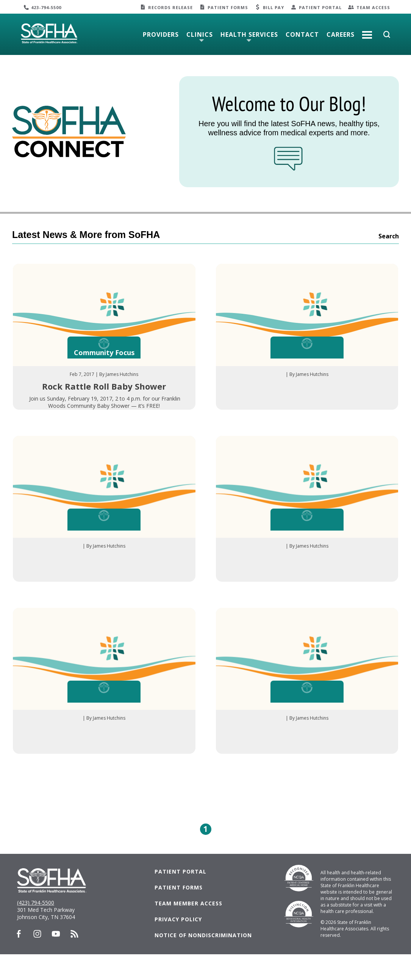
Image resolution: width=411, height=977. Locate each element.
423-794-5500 (46, 7)
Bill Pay (273, 7)
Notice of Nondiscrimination (203, 957)
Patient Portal (320, 7)
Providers (161, 34)
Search (388, 236)
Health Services (249, 34)
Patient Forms (228, 7)
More (367, 32)
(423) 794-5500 (35, 925)
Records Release (170, 7)
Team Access (373, 7)
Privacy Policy (178, 942)
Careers (341, 34)
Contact (302, 34)
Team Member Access (188, 926)
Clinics (199, 34)
